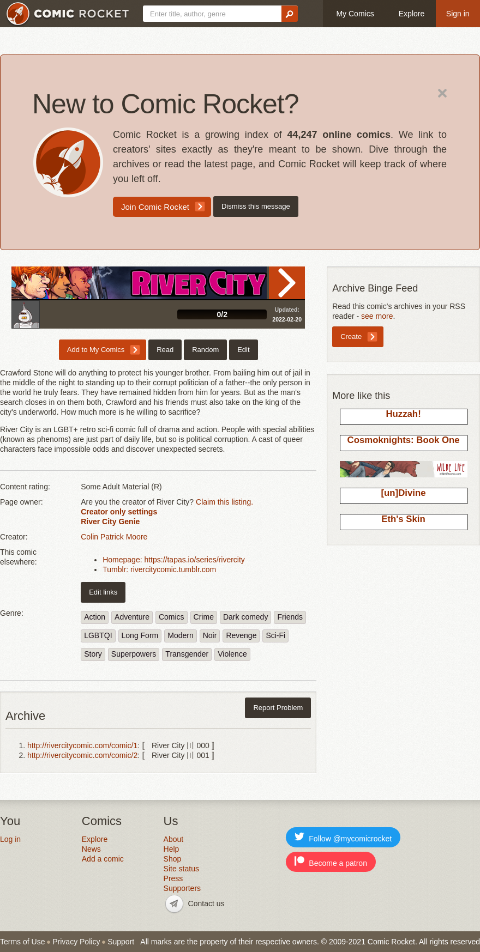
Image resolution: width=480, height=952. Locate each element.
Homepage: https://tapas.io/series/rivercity (174, 559)
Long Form (140, 635)
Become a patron (331, 862)
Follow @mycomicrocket (343, 837)
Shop (173, 858)
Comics (171, 617)
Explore (411, 13)
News (91, 849)
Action (94, 617)
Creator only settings (119, 511)
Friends (290, 617)
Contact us (206, 903)
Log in (10, 839)
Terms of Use (22, 941)
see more (377, 316)
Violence (232, 654)
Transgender (186, 654)
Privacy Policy (76, 941)
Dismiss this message (255, 206)
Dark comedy (245, 617)
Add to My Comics (95, 349)
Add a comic (103, 858)
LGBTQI (98, 635)
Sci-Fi (275, 635)
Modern (180, 635)
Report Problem (278, 708)
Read (287, 282)
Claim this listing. (224, 502)
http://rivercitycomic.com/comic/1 (82, 745)
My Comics (355, 13)
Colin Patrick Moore (114, 536)
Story (93, 654)
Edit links (103, 592)
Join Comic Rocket (155, 206)
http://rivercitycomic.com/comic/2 (82, 755)
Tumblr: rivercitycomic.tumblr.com (159, 569)
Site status (181, 868)
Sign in (458, 13)
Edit (243, 349)
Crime (204, 617)
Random (205, 349)
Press (173, 878)
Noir (210, 635)
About (174, 839)
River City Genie (110, 521)
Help (171, 849)
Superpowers (134, 654)
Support (120, 941)
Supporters (182, 888)
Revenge (241, 635)
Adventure (132, 617)
